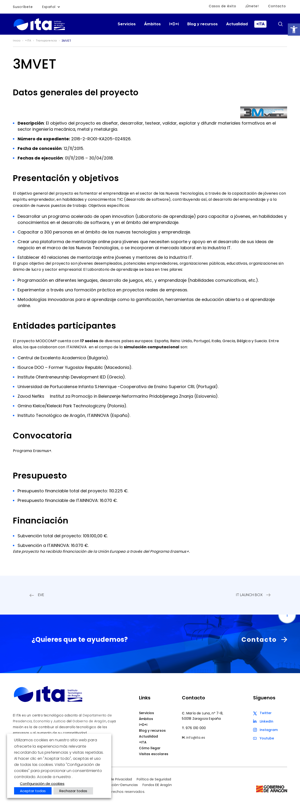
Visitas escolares (153, 754)
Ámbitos (152, 24)
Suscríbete (23, 6)
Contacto (277, 6)
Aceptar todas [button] (33, 790)
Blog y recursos (202, 24)
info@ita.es (195, 737)
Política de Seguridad (154, 779)
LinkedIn (266, 721)
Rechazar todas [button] (73, 790)
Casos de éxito (222, 6)
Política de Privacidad (114, 779)
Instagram (269, 729)
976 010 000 (196, 728)
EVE (41, 595)
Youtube (267, 738)
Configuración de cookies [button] (42, 783)
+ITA (260, 24)
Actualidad (237, 24)
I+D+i (174, 24)
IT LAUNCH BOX (249, 595)
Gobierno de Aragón (89, 721)
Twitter (266, 713)
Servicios (127, 24)
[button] (294, 29)
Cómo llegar (150, 748)
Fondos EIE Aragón (157, 785)
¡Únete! (252, 6)
